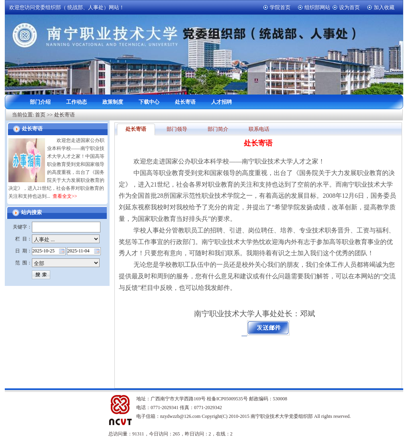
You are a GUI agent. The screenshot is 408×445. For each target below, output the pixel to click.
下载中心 (149, 102)
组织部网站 (317, 7)
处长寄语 (185, 102)
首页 (40, 115)
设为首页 (349, 7)
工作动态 (76, 102)
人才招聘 (221, 102)
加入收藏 (384, 7)
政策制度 (112, 102)
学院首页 (280, 7)
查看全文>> (65, 196)
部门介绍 (40, 102)
